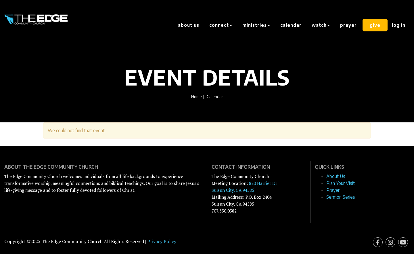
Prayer (348, 25)
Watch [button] (321, 25)
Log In (398, 25)
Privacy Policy (161, 241)
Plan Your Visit (340, 183)
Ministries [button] (256, 25)
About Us (188, 25)
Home (196, 96)
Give (375, 25)
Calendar (291, 25)
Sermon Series (340, 197)
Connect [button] (220, 25)
